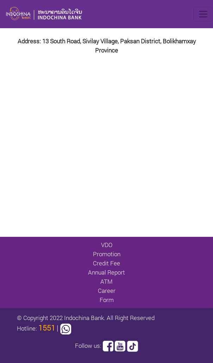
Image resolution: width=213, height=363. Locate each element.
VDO (106, 245)
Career (106, 291)
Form (107, 300)
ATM (106, 281)
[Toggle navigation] (203, 14)
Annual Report (106, 272)
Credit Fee (106, 263)
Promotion (106, 254)
